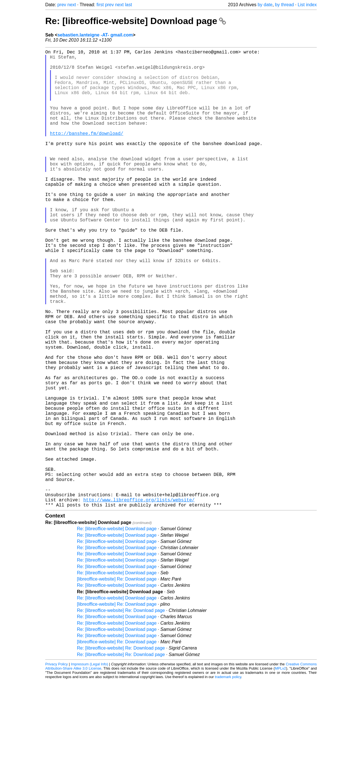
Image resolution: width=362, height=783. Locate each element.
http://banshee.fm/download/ (86, 152)
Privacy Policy (56, 766)
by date (265, 4)
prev (61, 4)
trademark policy (228, 778)
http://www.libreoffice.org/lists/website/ (139, 600)
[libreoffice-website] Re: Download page (117, 680)
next (71, 4)
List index (307, 4)
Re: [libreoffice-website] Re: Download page (121, 712)
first (100, 4)
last (128, 4)
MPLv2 (280, 770)
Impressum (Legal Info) (89, 766)
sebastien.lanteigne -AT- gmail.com (95, 35)
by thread (284, 4)
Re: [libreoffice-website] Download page (135, 21)
